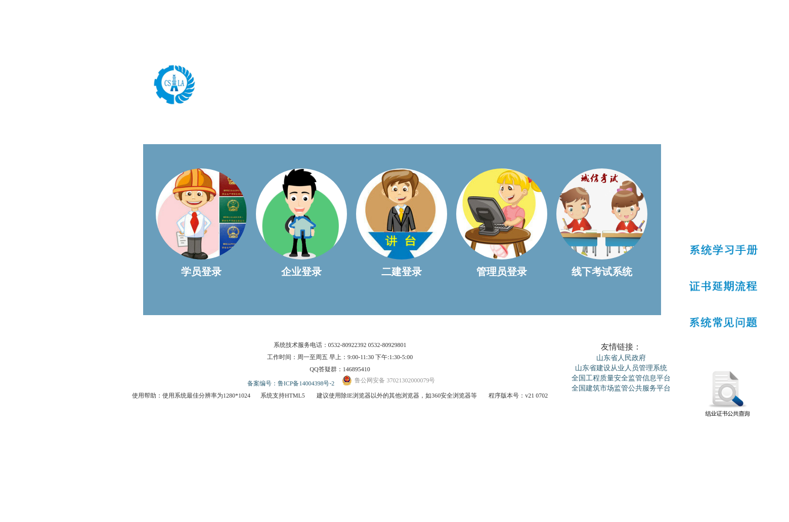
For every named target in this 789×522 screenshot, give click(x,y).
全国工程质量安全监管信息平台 (621, 378)
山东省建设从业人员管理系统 (621, 368)
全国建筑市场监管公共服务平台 (621, 388)
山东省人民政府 (621, 358)
